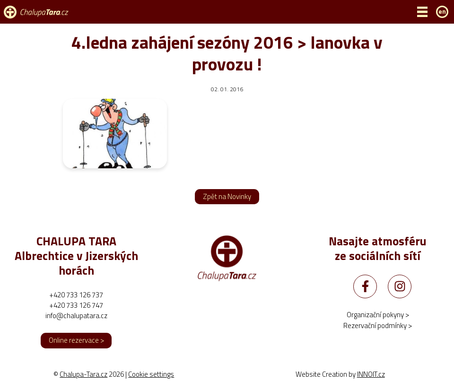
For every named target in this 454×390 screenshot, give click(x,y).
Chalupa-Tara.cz (83, 374)
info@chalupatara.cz (76, 315)
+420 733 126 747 (76, 305)
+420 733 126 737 (76, 294)
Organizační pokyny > (378, 314)
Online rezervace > (76, 340)
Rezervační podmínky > (377, 325)
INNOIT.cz (371, 374)
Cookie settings (151, 374)
